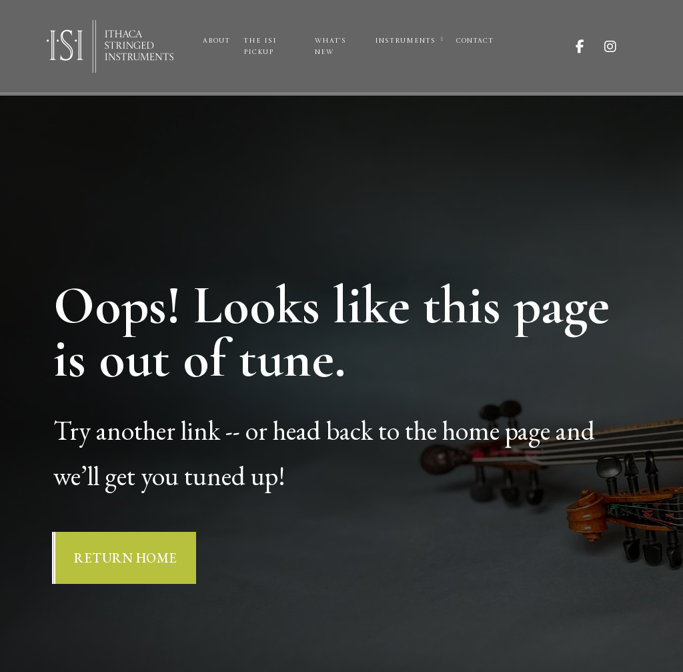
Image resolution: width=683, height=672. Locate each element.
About (216, 40)
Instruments (405, 40)
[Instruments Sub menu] (442, 39)
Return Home (125, 558)
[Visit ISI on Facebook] (590, 46)
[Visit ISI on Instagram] (620, 46)
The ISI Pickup (260, 46)
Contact (475, 40)
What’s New (330, 46)
